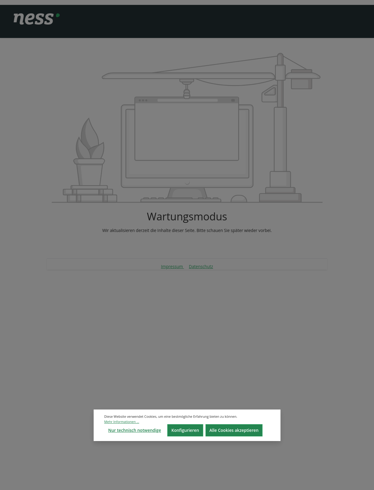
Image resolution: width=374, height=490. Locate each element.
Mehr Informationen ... (121, 421)
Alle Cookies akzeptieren (234, 430)
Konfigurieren (185, 430)
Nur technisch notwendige (134, 430)
